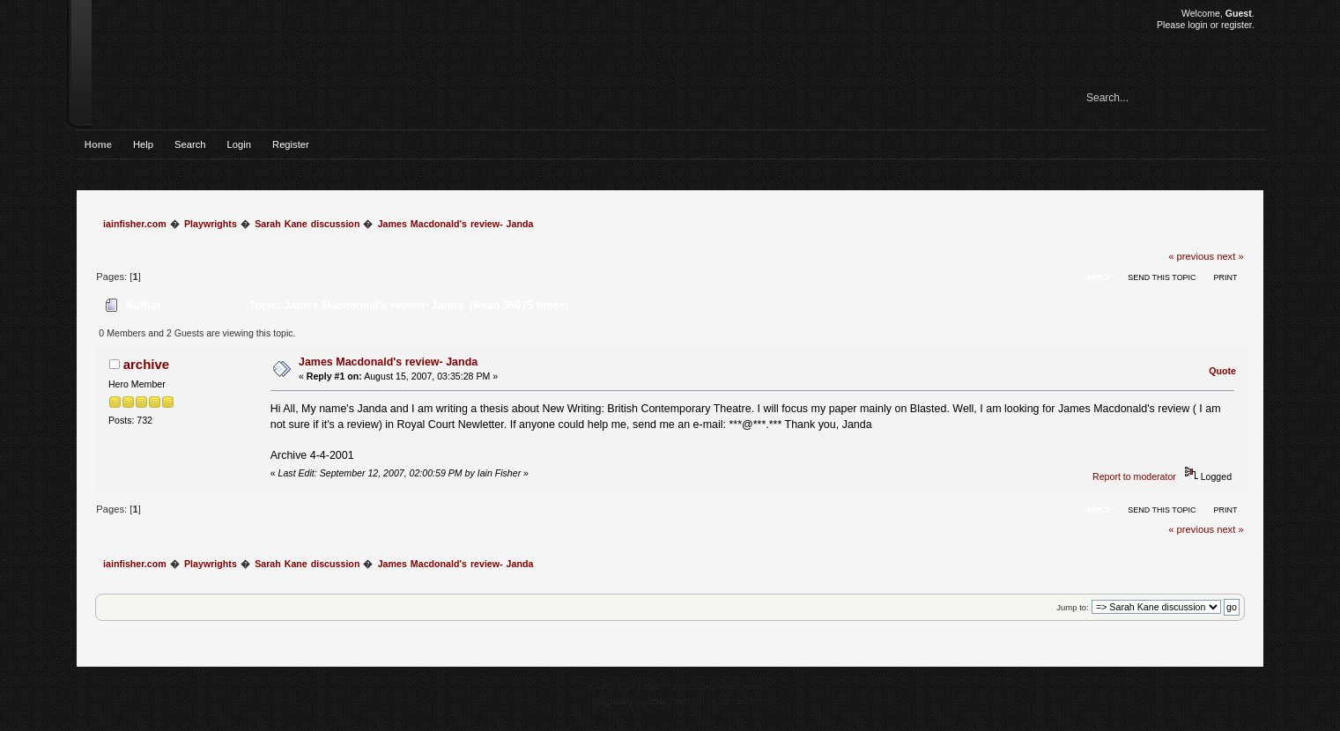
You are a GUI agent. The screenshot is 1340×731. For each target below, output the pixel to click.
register (1236, 24)
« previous (1191, 256)
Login (239, 144)
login (1197, 24)
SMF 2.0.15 (612, 686)
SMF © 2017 (667, 686)
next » (1230, 256)
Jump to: (1072, 607)
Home (98, 144)
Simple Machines (730, 686)
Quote (1222, 371)
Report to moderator (1134, 476)
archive (146, 364)
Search (190, 144)
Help (143, 144)
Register (290, 144)
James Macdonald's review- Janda (388, 362)
